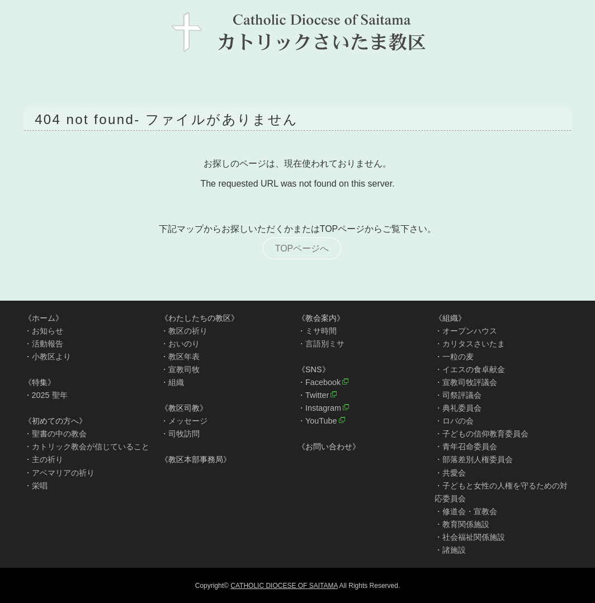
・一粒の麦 (454, 356)
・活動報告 (43, 343)
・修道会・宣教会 (466, 511)
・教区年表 (180, 356)
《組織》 (450, 318)
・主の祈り (43, 459)
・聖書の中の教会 (55, 433)
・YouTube (317, 420)
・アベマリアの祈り (59, 472)
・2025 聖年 (46, 395)
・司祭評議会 (458, 395)
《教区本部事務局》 (195, 459)
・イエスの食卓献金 (470, 369)
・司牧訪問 (180, 433)
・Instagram (319, 407)
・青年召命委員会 (466, 446)
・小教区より (47, 356)
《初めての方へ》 (55, 420)
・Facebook (319, 382)
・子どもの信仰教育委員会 (481, 433)
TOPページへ (302, 248)
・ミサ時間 (317, 330)
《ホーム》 (43, 318)
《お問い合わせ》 (329, 446)
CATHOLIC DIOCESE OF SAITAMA (284, 586)
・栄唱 (36, 485)
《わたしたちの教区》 (199, 318)
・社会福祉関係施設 (470, 537)
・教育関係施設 (462, 524)
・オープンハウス (466, 330)
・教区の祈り (183, 330)
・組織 (172, 382)
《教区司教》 (183, 407)
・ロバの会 (454, 420)
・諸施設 (450, 549)
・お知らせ (43, 330)
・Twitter (313, 395)
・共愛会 (450, 472)
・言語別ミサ (321, 343)
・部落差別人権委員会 (474, 459)
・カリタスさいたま (470, 343)
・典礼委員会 (458, 407)
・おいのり (180, 343)
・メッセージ (183, 420)
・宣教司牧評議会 (466, 382)
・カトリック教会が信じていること (86, 446)
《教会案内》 (321, 318)
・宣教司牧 (180, 369)
